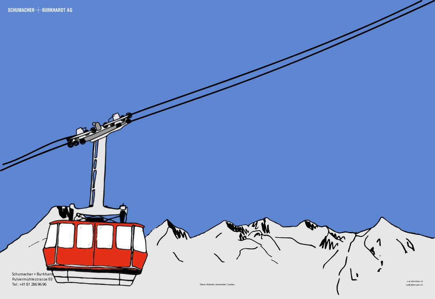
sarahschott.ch (415, 281)
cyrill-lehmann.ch (414, 284)
